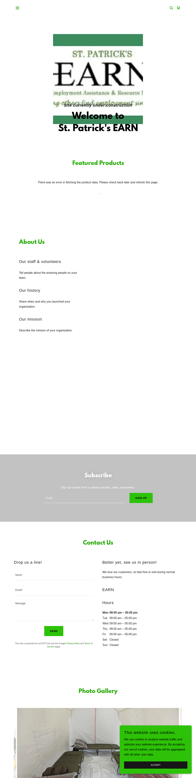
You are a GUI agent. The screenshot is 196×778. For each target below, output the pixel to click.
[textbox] (84, 498)
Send (54, 631)
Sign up (141, 498)
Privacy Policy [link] (73, 643)
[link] (178, 8)
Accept (156, 765)
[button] (17, 8)
